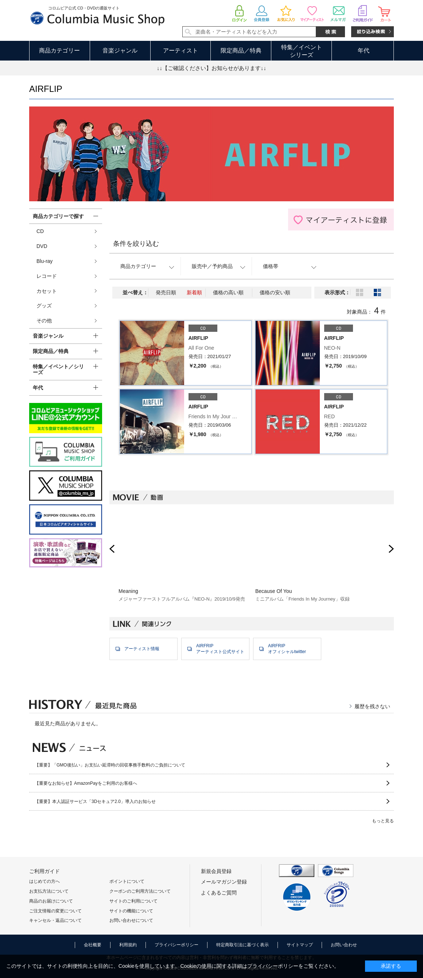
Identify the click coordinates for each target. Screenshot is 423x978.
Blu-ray (44, 261)
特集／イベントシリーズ (301, 51)
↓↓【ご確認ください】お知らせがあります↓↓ (211, 68)
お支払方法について (49, 891)
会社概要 (92, 944)
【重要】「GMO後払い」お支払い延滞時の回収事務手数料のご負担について (110, 765)
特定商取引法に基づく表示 (242, 944)
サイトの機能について (131, 910)
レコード (46, 276)
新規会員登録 (216, 871)
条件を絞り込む (136, 243)
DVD (41, 246)
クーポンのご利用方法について (140, 891)
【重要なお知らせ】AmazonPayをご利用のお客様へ (86, 783)
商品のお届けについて (51, 901)
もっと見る (383, 820)
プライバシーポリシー (176, 944)
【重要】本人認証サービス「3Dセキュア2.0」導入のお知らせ (95, 801)
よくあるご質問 (219, 893)
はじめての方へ (44, 881)
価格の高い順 (228, 292)
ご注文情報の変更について (55, 910)
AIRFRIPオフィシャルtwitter (287, 649)
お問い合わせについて (131, 920)
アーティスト (180, 50)
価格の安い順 (275, 292)
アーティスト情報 (141, 648)
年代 (363, 50)
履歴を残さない (372, 706)
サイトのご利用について (133, 901)
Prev (112, 549)
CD (40, 231)
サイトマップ (300, 944)
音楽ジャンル (119, 50)
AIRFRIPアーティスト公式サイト (220, 649)
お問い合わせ (344, 944)
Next (391, 549)
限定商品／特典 (241, 50)
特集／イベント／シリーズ (58, 370)
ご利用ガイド (44, 871)
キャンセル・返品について (55, 920)
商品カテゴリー (59, 50)
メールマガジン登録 (224, 882)
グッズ (44, 305)
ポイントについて (126, 881)
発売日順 (166, 292)
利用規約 (128, 944)
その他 (44, 320)
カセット (46, 291)
